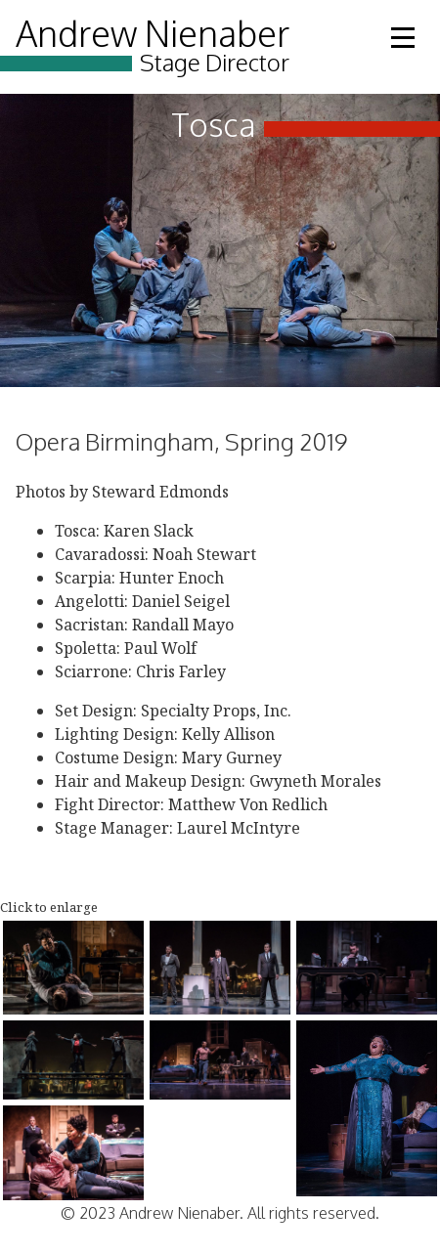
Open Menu (403, 37)
